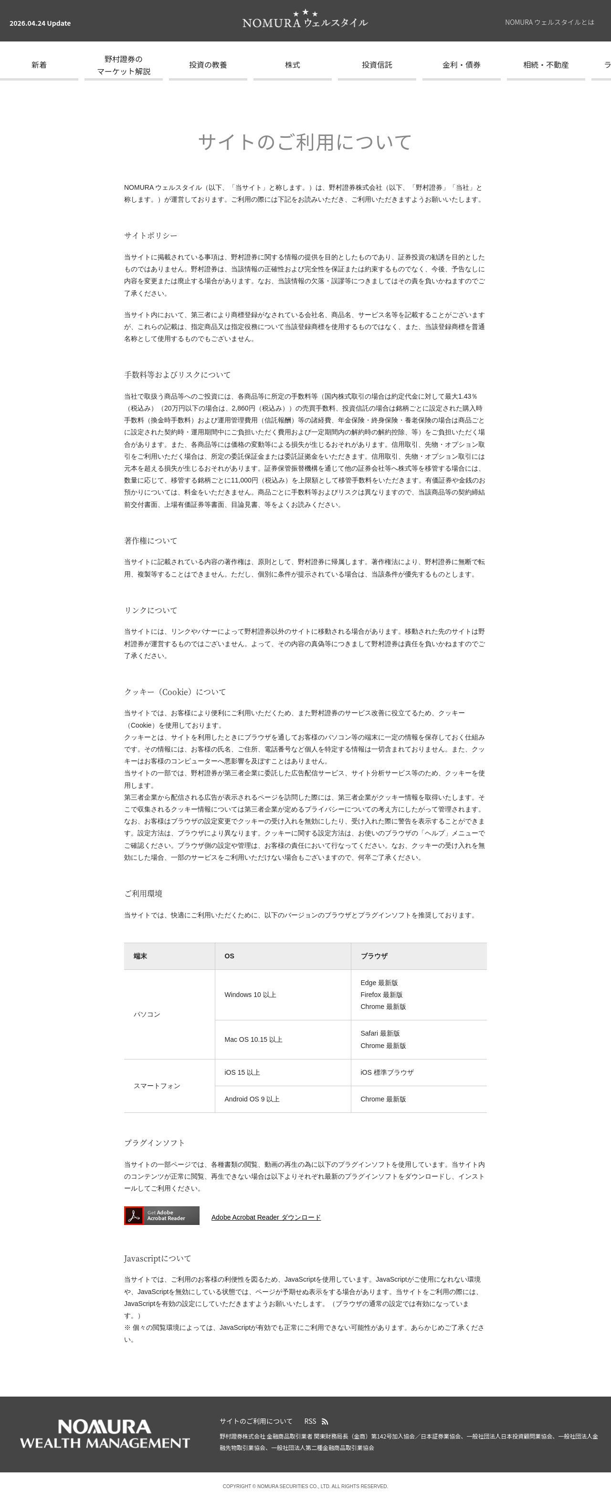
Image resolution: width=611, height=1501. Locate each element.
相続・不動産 (546, 64)
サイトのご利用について (256, 1421)
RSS (310, 1421)
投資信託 (377, 64)
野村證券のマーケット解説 (123, 65)
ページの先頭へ (599, 1403)
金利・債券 (461, 64)
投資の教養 (208, 64)
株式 (292, 64)
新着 (39, 64)
